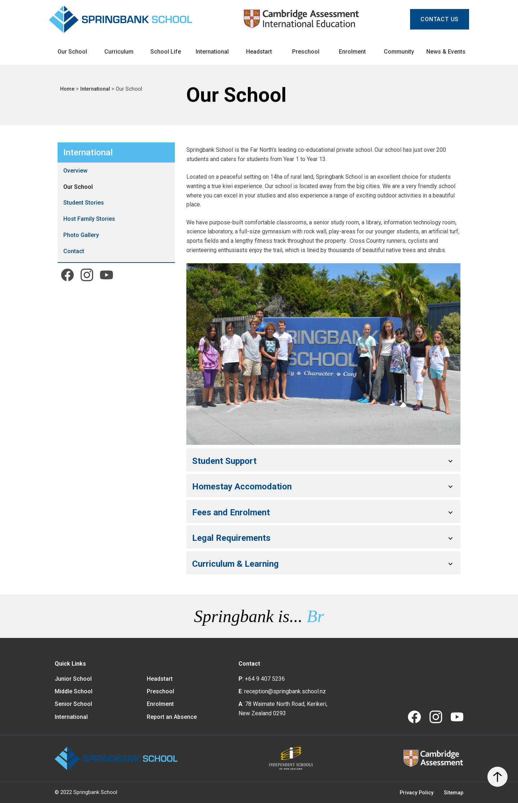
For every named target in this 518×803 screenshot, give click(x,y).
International (96, 89)
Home (68, 89)
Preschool (160, 691)
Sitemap (453, 793)
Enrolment (160, 704)
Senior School (73, 704)
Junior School (73, 678)
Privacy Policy (416, 793)
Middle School (73, 691)
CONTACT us (440, 19)
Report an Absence (172, 716)
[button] (323, 461)
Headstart (160, 678)
